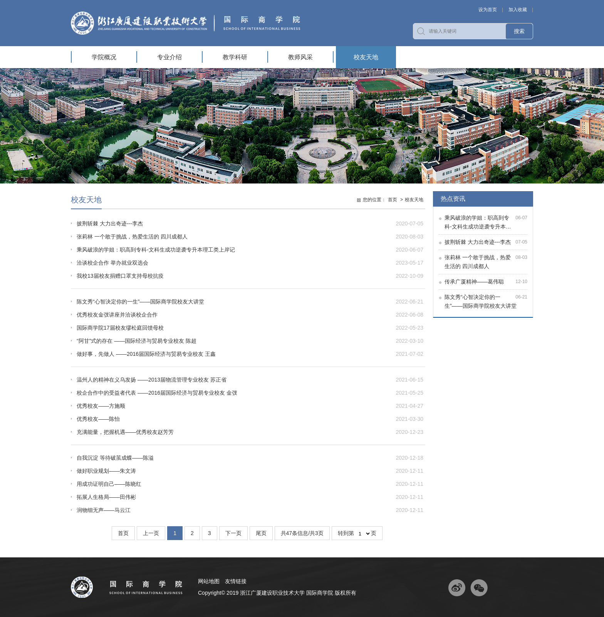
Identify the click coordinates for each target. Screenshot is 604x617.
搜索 (519, 31)
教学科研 (235, 57)
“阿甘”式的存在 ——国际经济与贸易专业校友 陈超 (136, 341)
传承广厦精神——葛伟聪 (474, 281)
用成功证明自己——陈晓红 (109, 484)
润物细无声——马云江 (104, 510)
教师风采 (300, 57)
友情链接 (236, 581)
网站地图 (209, 581)
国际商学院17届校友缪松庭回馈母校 (120, 328)
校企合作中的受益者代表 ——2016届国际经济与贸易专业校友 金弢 (157, 393)
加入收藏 (517, 9)
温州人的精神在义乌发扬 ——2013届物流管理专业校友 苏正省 (151, 380)
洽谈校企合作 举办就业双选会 (112, 263)
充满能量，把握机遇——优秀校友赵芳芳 (125, 432)
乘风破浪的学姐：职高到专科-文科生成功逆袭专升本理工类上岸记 (156, 250)
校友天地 (366, 57)
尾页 (261, 533)
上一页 (151, 533)
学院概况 (104, 57)
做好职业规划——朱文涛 (106, 471)
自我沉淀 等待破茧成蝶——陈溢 (115, 458)
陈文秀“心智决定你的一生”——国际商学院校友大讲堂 (140, 301)
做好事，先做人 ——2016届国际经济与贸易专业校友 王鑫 (146, 354)
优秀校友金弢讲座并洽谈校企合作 (117, 315)
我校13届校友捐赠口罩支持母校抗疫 (120, 276)
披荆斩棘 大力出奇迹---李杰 (478, 242)
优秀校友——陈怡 (98, 419)
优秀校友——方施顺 (101, 406)
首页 (392, 199)
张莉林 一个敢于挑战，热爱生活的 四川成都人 (132, 236)
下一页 (233, 533)
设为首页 (487, 9)
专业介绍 (169, 57)
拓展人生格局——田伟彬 (106, 497)
